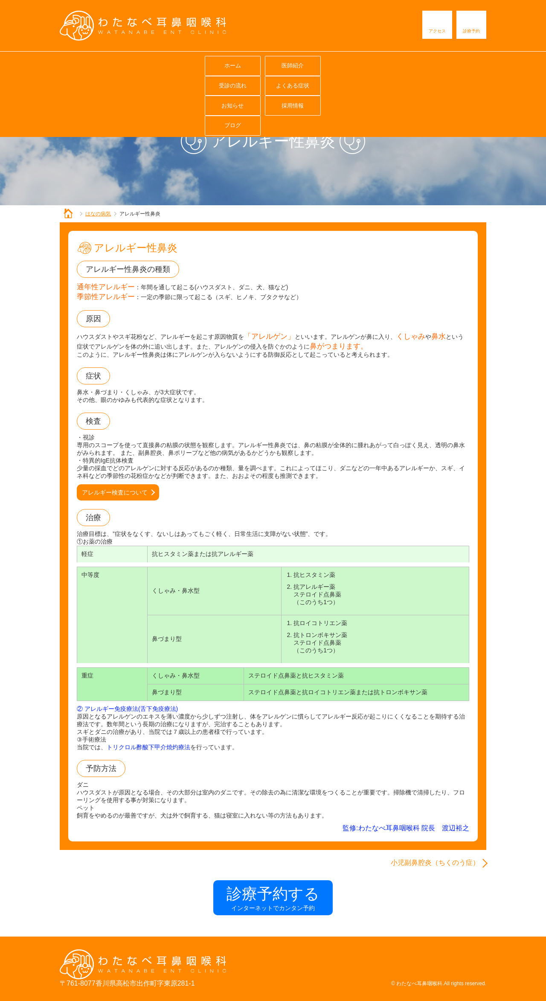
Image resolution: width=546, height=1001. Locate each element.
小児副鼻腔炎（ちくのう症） (435, 862)
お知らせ (333, 64)
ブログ (453, 64)
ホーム (92, 64)
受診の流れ (212, 64)
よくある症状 (272, 64)
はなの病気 (98, 214)
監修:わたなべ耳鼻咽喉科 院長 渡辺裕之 (406, 828)
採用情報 (393, 64)
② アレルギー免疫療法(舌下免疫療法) (127, 708)
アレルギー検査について (115, 492)
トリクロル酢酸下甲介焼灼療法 (148, 747)
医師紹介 (152, 64)
